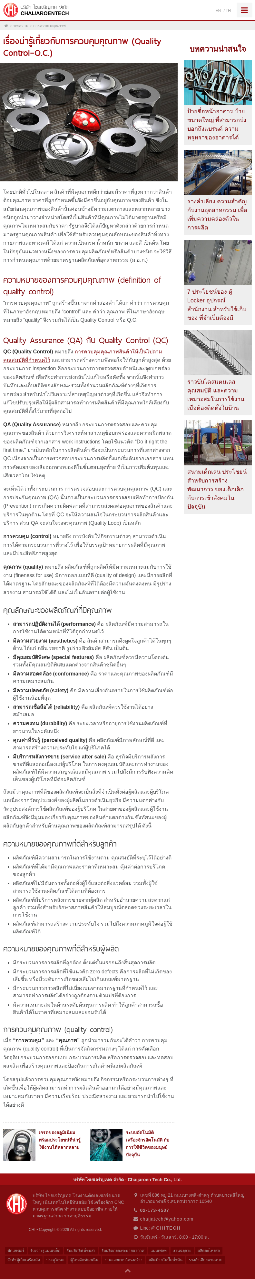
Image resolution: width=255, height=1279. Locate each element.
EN (218, 10)
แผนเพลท (159, 1250)
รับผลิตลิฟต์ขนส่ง (81, 1250)
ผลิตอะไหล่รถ (209, 1250)
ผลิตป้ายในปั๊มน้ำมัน (165, 1260)
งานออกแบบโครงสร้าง (123, 1260)
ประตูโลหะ (55, 1260)
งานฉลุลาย (182, 1250)
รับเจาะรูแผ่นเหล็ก (45, 1250)
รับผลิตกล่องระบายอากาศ (123, 1250)
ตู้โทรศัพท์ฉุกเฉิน (84, 1260)
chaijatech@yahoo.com (167, 1219)
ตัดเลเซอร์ (15, 1250)
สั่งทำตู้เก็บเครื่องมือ (23, 1260)
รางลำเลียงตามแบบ (205, 1260)
